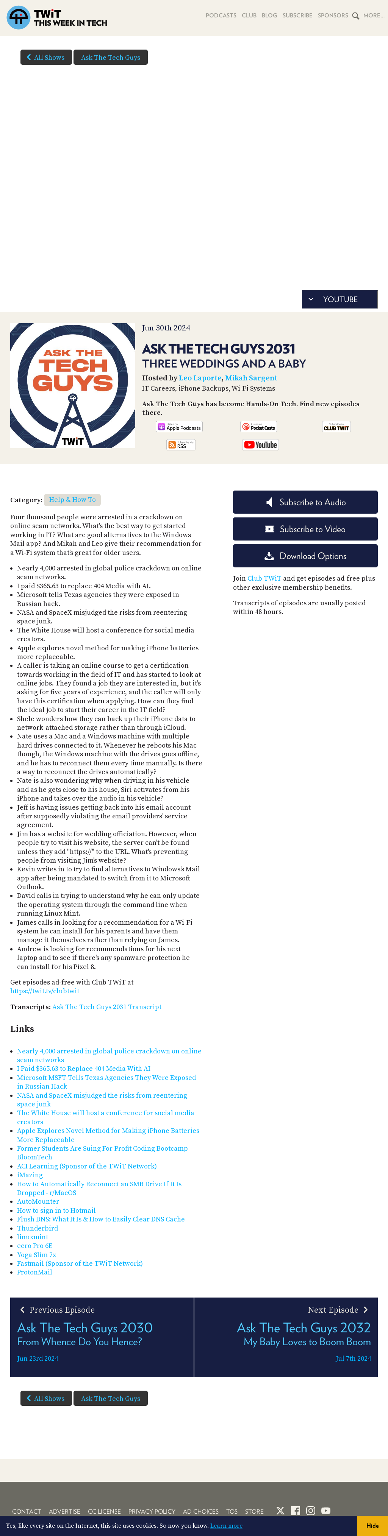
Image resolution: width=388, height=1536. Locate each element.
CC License (104, 1511)
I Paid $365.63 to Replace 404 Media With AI (83, 1068)
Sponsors (333, 15)
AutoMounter (38, 1201)
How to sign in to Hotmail (56, 1210)
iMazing (30, 1175)
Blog (269, 15)
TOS (232, 1511)
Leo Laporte (200, 378)
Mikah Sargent (251, 378)
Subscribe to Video (305, 528)
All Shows (43, 57)
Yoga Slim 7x (36, 1255)
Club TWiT (264, 578)
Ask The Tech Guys (110, 57)
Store (254, 1511)
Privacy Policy (151, 1511)
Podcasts (221, 15)
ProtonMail (34, 1272)
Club (249, 15)
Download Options (305, 555)
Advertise (64, 1511)
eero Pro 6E (34, 1246)
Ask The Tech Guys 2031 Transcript (106, 1007)
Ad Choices (201, 1511)
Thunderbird (37, 1228)
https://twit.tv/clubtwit (44, 991)
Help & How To (72, 499)
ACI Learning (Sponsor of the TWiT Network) (87, 1166)
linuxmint (32, 1237)
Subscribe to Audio (305, 502)
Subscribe (298, 15)
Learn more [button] (226, 1526)
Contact (26, 1511)
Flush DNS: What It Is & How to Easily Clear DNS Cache (101, 1219)
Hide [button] (372, 1525)
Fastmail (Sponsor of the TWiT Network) (80, 1263)
